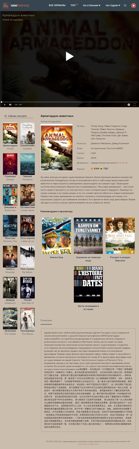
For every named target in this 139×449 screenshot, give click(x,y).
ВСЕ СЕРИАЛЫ (57, 5)
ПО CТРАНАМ (91, 5)
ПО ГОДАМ (113, 5)
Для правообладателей (88, 444)
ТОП (74, 5)
